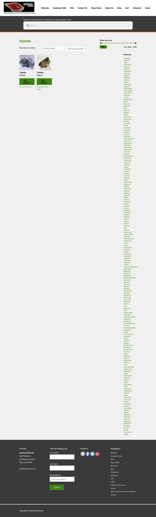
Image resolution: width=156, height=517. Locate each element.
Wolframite (127, 423)
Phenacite (127, 319)
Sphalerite (127, 371)
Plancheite (127, 321)
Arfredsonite (128, 89)
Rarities (126, 341)
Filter (103, 47)
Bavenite (127, 104)
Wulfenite (127, 426)
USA (30, 87)
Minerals (45, 8)
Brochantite (128, 119)
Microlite (127, 284)
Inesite (126, 245)
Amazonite (127, 65)
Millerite (126, 286)
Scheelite (127, 356)
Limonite (127, 263)
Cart (127, 8)
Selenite (126, 358)
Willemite (127, 417)
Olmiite (126, 304)
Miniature (39, 87)
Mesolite (127, 282)
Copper (126, 167)
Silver (125, 365)
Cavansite (127, 130)
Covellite (126, 171)
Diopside (127, 191)
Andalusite (127, 71)
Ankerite (126, 80)
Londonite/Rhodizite (130, 267)
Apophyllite (127, 84)
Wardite (126, 413)
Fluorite (126, 219)
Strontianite (128, 384)
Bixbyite (126, 112)
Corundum (127, 169)
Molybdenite (128, 291)
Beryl (125, 108)
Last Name (54, 464)
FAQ (72, 8)
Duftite (126, 197)
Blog (119, 8)
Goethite (126, 226)
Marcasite (127, 280)
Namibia (45, 87)
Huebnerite (127, 241)
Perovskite (127, 315)
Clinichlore (127, 158)
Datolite (126, 186)
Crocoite (126, 176)
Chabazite (127, 136)
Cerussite (127, 134)
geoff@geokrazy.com (27, 469)
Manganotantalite (130, 278)
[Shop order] (53, 48)
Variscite (127, 406)
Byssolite (127, 123)
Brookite (126, 121)
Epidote (126, 204)
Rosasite (127, 352)
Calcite (126, 126)
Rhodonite (127, 347)
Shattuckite (127, 360)
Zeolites (126, 428)
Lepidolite (127, 258)
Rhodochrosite (128, 345)
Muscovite (127, 299)
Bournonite (127, 117)
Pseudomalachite (129, 328)
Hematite (127, 236)
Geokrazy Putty (59, 8)
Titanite (26, 87)
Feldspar (127, 215)
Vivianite (126, 410)
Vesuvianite (128, 408)
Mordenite (127, 295)
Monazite (127, 293)
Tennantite (127, 389)
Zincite (126, 430)
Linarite (126, 265)
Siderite (126, 363)
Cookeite (127, 165)
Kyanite (126, 252)
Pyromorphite (128, 334)
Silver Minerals (129, 367)
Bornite (126, 115)
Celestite (127, 132)
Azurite (126, 97)
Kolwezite (127, 249)
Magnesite (127, 269)
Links (113, 482)
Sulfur (126, 386)
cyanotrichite (128, 182)
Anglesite (127, 76)
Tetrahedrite (128, 391)
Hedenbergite (128, 234)
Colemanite (127, 160)
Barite (126, 102)
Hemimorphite (128, 239)
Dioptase (127, 193)
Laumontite (127, 254)
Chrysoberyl (128, 147)
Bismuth (126, 110)
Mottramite (127, 297)
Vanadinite (127, 404)
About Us (109, 8)
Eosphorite (127, 202)
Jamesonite (128, 247)
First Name (54, 453)
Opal (125, 306)
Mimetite (127, 289)
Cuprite (126, 180)
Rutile (126, 354)
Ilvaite (126, 243)
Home (147, 8)
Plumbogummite (129, 323)
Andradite (127, 73)
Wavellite (127, 415)
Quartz (126, 339)
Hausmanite (128, 232)
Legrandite (127, 256)
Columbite (127, 162)
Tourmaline (127, 397)
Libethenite (127, 260)
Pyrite (126, 332)
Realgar (126, 343)
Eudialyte (127, 210)
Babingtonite (128, 99)
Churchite (127, 152)
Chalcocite (127, 141)
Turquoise (127, 399)
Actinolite (127, 58)
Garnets (126, 223)
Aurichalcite (128, 93)
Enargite (126, 199)
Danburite (127, 184)
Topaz (126, 395)
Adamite (126, 60)
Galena (126, 221)
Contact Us (82, 8)
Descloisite (127, 189)
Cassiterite (127, 128)
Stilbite (126, 382)
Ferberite (127, 217)
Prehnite (126, 326)
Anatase (126, 69)
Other (125, 310)
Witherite (127, 419)
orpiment (127, 308)
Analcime (127, 67)
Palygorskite (128, 313)
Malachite (127, 273)
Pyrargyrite (127, 330)
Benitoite (127, 106)
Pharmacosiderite (130, 317)
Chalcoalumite (128, 139)
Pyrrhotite (127, 336)
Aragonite (127, 86)
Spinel (126, 373)
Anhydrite (127, 78)
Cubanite (127, 178)
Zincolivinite (128, 432)
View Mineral (27, 81)
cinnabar (127, 154)
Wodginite (127, 421)
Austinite (127, 95)
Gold (125, 228)
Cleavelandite (128, 156)
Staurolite (127, 378)
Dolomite (127, 195)
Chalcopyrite (128, 143)
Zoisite (126, 434)
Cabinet (21, 87)
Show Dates (96, 8)
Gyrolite (126, 230)
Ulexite (126, 402)
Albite (126, 62)
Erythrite (126, 206)
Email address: (55, 475)
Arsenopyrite (128, 91)
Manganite (127, 276)
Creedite (126, 173)
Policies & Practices (118, 485)
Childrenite (127, 145)
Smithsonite (128, 369)
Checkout (137, 8)
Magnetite (127, 271)
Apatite (126, 82)
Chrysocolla (128, 149)
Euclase (126, 208)
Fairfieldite (127, 212)
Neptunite (127, 302)
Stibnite (126, 380)
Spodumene (128, 376)
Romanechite (128, 349)
